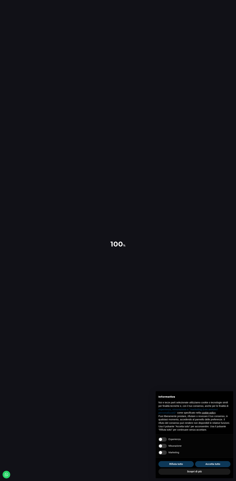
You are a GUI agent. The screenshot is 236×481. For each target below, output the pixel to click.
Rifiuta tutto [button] (176, 464)
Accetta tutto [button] (212, 464)
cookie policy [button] (208, 412)
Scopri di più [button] (194, 471)
